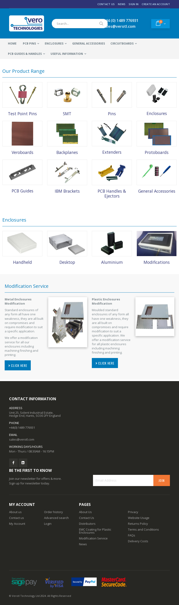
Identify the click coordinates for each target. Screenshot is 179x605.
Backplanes (67, 152)
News (121, 4)
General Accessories (156, 191)
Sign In (133, 4)
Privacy (133, 512)
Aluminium (112, 262)
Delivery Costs (138, 541)
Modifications (157, 262)
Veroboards (22, 152)
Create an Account (156, 4)
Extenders (111, 152)
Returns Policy (138, 524)
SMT (67, 113)
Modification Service (93, 538)
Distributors (87, 524)
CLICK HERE (17, 365)
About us (15, 512)
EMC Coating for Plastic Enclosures (95, 531)
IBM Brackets (67, 191)
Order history (53, 512)
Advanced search (56, 518)
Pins (112, 113)
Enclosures (157, 113)
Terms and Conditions (143, 529)
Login (48, 524)
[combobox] (80, 23)
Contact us (16, 518)
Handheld (22, 262)
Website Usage (138, 518)
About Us (85, 512)
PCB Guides (22, 191)
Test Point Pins (22, 113)
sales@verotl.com (21, 439)
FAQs (131, 535)
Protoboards (157, 152)
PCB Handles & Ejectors (112, 193)
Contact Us (106, 4)
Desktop (67, 262)
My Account (17, 524)
